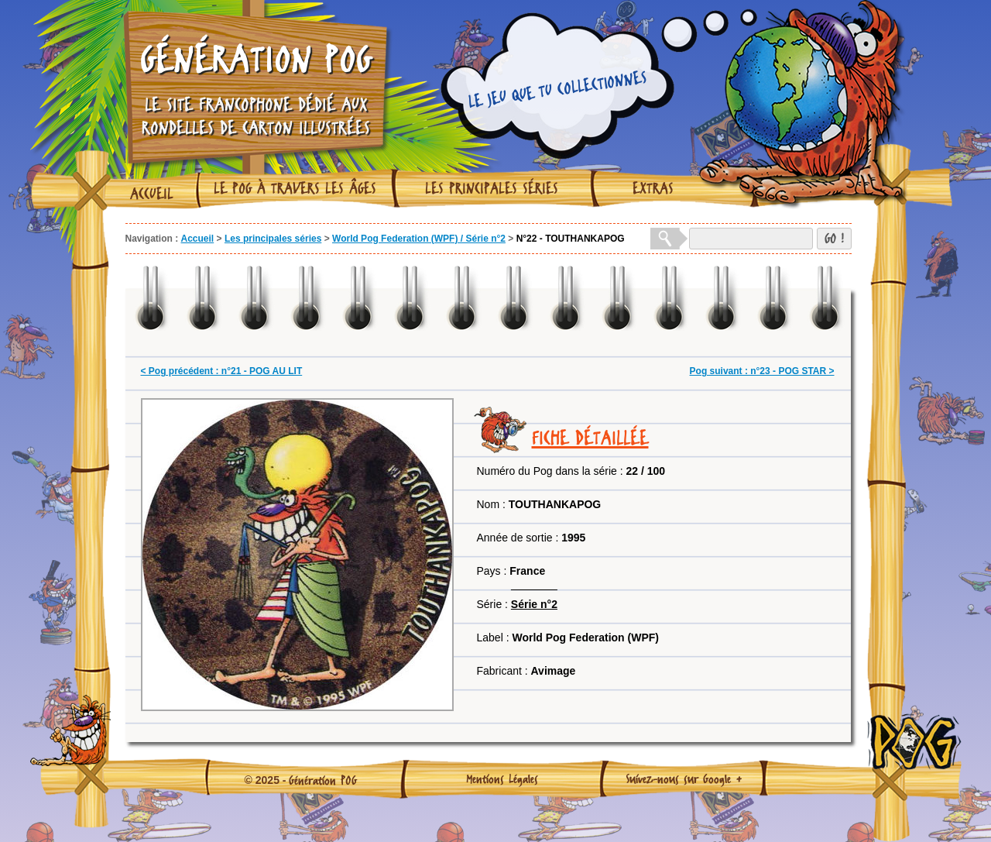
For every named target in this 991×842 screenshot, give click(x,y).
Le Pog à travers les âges (295, 188)
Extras (653, 188)
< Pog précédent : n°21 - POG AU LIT (222, 371)
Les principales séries (491, 188)
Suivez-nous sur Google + (684, 778)
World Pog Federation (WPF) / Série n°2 (419, 238)
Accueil (151, 193)
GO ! (834, 238)
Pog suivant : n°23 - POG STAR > (762, 371)
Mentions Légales (502, 778)
